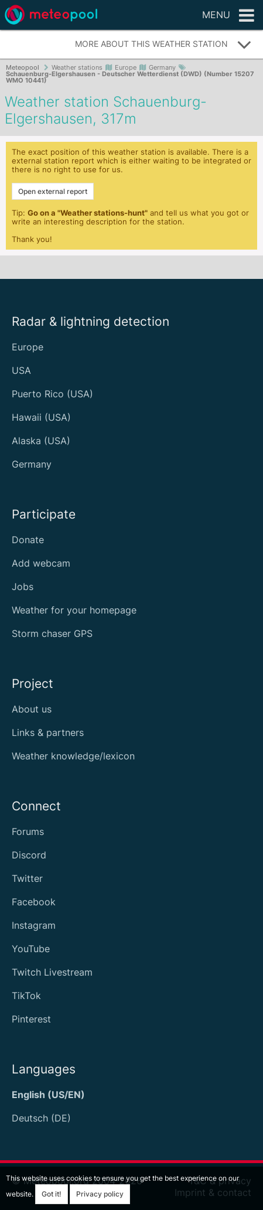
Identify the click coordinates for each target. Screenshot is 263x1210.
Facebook (34, 902)
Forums (28, 831)
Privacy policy (100, 1193)
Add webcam (41, 563)
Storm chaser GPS (52, 633)
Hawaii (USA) (41, 417)
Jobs (22, 586)
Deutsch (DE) (41, 1118)
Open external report (52, 191)
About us (32, 709)
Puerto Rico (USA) (52, 394)
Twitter (27, 878)
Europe (27, 347)
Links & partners (48, 732)
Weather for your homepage (74, 610)
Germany (32, 464)
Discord (29, 855)
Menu (228, 16)
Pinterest (31, 1019)
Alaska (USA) (41, 440)
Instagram (34, 925)
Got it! (52, 1193)
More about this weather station (163, 44)
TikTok (26, 995)
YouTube (31, 949)
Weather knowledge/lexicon (73, 756)
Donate (28, 540)
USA (21, 370)
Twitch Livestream (52, 972)
